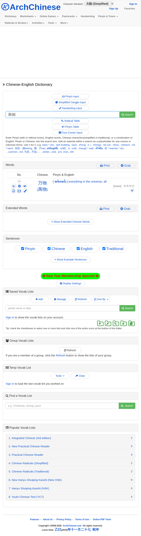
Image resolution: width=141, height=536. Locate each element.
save (74, 144)
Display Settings (70, 283)
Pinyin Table (70, 126)
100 (72, 151)
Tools (52, 22)
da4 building (63, 144)
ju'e (60, 151)
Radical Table (70, 120)
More (64, 22)
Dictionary (11, 16)
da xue (107, 144)
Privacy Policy (64, 519)
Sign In (133, 4)
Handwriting (88, 16)
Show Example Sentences (70, 259)
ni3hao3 (125, 144)
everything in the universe (85, 181)
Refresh (81, 299)
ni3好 (63, 148)
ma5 (74, 148)
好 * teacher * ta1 (114, 148)
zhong (82, 144)
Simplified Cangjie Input (70, 102)
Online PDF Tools (102, 519)
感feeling (27, 148)
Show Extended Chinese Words (70, 221)
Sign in (10, 317)
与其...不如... (31, 151)
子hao (42, 148)
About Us (48, 519)
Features (34, 519)
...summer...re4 (14, 151)
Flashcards (69, 16)
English (85, 249)
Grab (126, 165)
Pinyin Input (70, 96)
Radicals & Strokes (16, 22)
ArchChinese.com (72, 525)
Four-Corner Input (70, 132)
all (105, 181)
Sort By (101, 299)
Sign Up (113, 8)
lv (69, 148)
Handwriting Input (70, 108)
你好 (17, 148)
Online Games (49, 16)
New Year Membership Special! (71, 276)
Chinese (56, 249)
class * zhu (48, 144)
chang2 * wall (86, 148)
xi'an (65, 151)
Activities (38, 22)
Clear (80, 375)
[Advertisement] (70, 52)
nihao (116, 144)
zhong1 (97, 144)
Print (105, 165)
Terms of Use (82, 519)
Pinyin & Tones (108, 16)
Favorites (129, 8)
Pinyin (28, 249)
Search (127, 114)
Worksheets (28, 16)
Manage (60, 299)
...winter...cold (48, 151)
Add (39, 299)
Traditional (112, 249)
